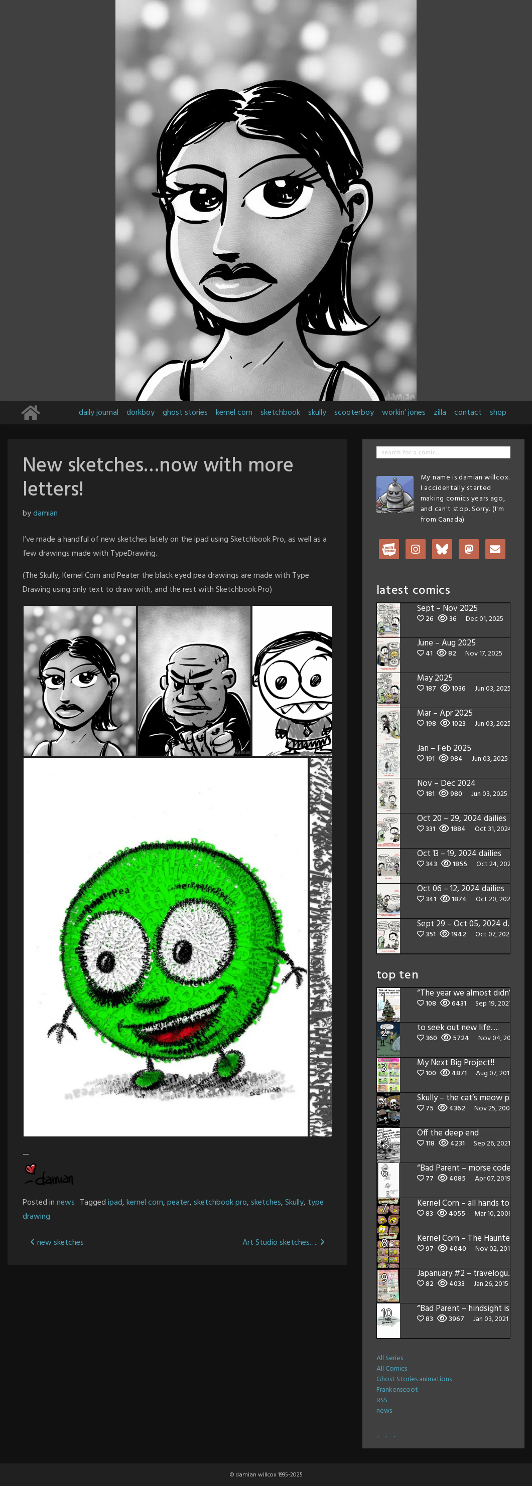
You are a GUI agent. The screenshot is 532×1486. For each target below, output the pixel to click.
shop (498, 412)
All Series (389, 1358)
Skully (294, 1202)
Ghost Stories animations (414, 1379)
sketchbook (280, 412)
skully (317, 412)
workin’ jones (404, 412)
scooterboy (354, 412)
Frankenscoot (397, 1390)
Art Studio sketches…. (283, 1242)
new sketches (57, 1242)
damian (45, 513)
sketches (266, 1202)
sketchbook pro (220, 1202)
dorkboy (140, 412)
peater (178, 1202)
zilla (440, 412)
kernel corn (234, 412)
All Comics (391, 1369)
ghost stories (185, 412)
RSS (381, 1400)
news (66, 1202)
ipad (115, 1202)
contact (468, 412)
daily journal (98, 412)
